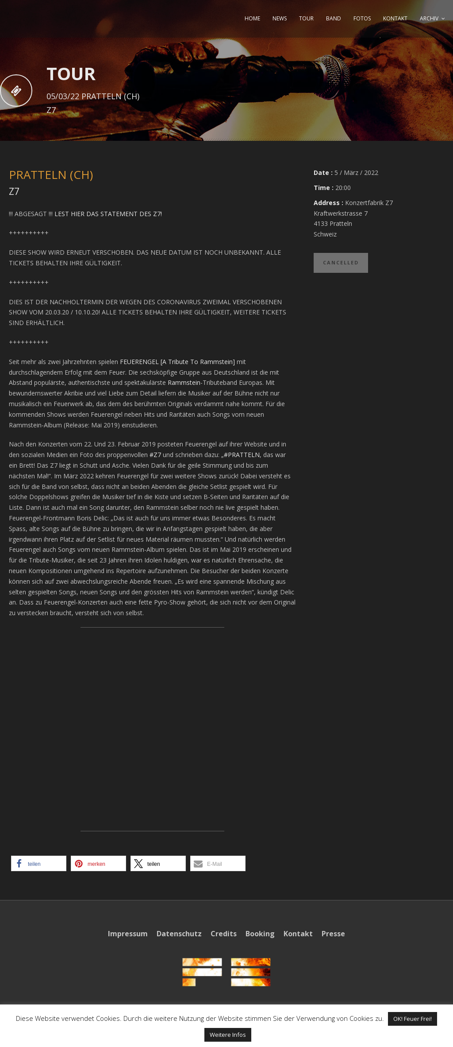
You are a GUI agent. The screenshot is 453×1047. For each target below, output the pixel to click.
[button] (38, 863)
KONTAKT (395, 18)
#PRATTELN (242, 454)
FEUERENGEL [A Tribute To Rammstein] (177, 361)
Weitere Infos (228, 1035)
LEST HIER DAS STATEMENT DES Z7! (108, 213)
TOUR (306, 18)
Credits (224, 933)
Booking (260, 933)
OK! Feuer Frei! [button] (412, 1019)
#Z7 (155, 454)
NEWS (280, 18)
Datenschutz (179, 933)
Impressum (128, 933)
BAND (333, 18)
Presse (333, 933)
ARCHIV (429, 18)
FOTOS (362, 18)
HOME (252, 18)
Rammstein (184, 382)
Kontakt (298, 933)
